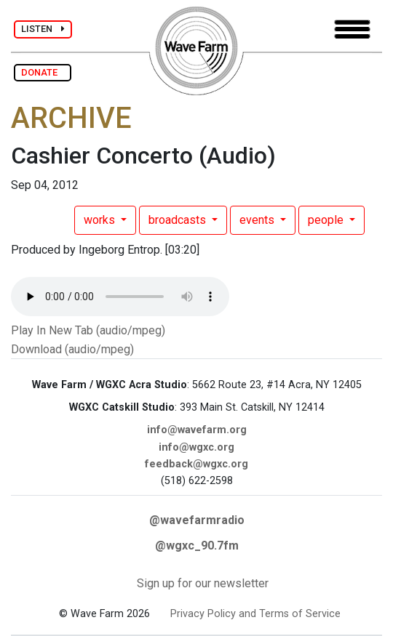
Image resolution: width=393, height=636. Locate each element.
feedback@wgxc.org (196, 464)
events (258, 220)
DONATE (42, 72)
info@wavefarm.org (197, 430)
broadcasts (178, 220)
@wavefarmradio (197, 520)
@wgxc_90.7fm (197, 545)
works (101, 220)
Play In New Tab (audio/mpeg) (88, 330)
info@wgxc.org (196, 447)
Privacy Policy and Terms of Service (255, 614)
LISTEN (43, 28)
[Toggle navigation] (352, 29)
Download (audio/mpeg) (72, 349)
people (327, 220)
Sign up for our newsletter (203, 583)
